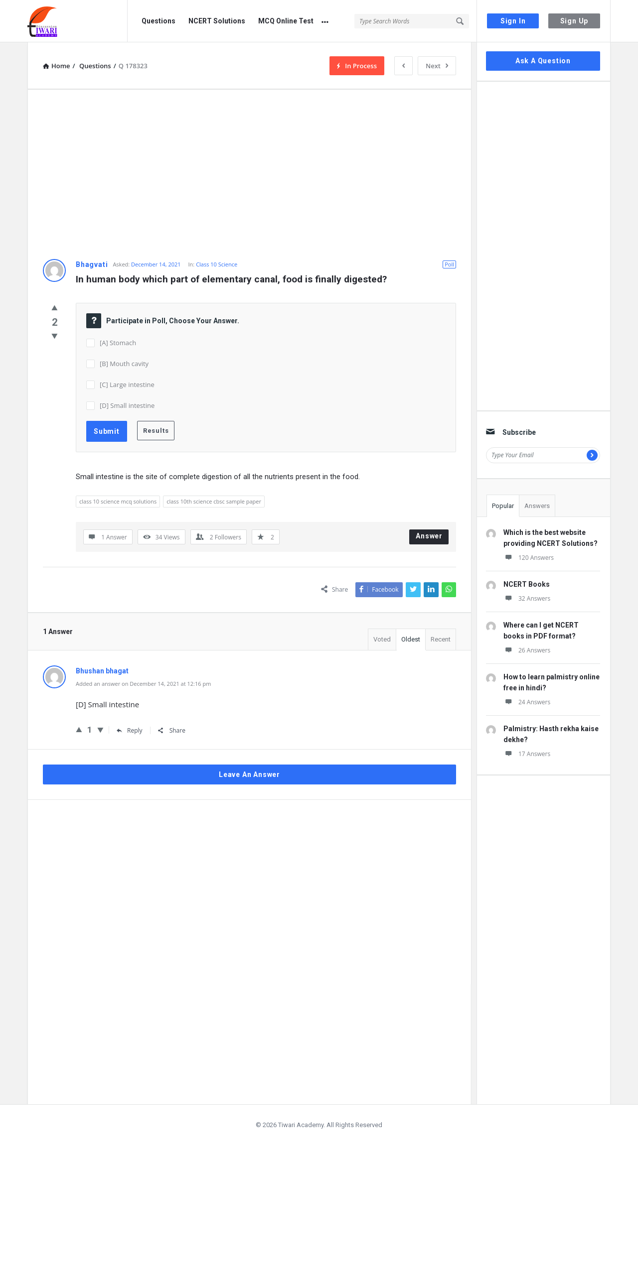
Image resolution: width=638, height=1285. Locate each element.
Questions (158, 21)
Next (437, 65)
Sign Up (574, 21)
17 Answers (526, 754)
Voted (382, 639)
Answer (429, 536)
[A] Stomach (118, 342)
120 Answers (528, 557)
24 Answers (526, 702)
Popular (503, 506)
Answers (537, 506)
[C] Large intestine (127, 384)
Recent (441, 639)
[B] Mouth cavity (124, 363)
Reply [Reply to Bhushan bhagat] (130, 730)
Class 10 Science (216, 264)
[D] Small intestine (127, 405)
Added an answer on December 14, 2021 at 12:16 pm (143, 683)
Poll (449, 264)
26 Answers (526, 650)
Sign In (513, 21)
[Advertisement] (249, 174)
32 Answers (526, 598)
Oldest (410, 639)
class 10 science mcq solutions (118, 501)
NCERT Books (526, 584)
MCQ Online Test (286, 21)
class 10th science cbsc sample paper (213, 501)
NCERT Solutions (216, 21)
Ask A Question (543, 61)
